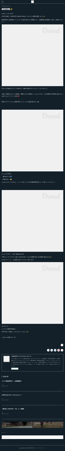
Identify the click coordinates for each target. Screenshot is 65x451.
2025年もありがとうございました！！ (12, 395)
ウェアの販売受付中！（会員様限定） (12, 381)
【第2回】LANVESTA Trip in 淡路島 (13, 409)
